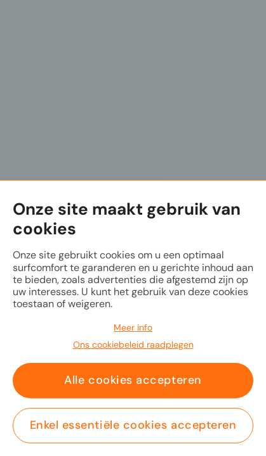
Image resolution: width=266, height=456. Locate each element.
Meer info (133, 327)
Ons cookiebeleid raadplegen (133, 344)
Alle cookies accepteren (132, 380)
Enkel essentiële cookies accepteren (133, 425)
